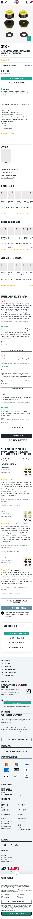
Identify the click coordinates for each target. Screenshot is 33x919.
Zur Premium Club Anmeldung (16, 740)
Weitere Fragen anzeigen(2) (16, 440)
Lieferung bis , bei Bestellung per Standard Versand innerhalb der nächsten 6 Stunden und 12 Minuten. (16, 92)
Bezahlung (3, 818)
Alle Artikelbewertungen (6, 825)
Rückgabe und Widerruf (6, 821)
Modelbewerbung (22, 821)
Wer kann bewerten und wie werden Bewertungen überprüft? (15, 459)
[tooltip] (31, 65)
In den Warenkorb (17, 78)
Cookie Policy (4, 859)
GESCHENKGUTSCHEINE (24, 830)
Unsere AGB (3, 855)
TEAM (19, 827)
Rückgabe (5, 664)
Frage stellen (16, 436)
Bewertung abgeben (16, 608)
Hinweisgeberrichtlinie (6, 861)
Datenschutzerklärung (6, 857)
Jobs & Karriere (21, 820)
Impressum (4, 851)
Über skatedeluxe (22, 818)
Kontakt (3, 830)
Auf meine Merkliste (16, 83)
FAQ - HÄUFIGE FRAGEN (9, 672)
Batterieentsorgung (5, 828)
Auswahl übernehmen (16, 902)
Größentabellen (8, 670)
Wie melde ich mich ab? (22, 707)
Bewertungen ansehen (26, 60)
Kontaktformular (26, 795)
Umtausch (6, 667)
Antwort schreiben (16, 350)
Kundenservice (7, 675)
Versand (5, 661)
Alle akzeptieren (16, 914)
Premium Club (16, 612)
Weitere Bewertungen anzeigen (16, 602)
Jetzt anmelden (17, 703)
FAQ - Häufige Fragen (6, 826)
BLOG (19, 825)
